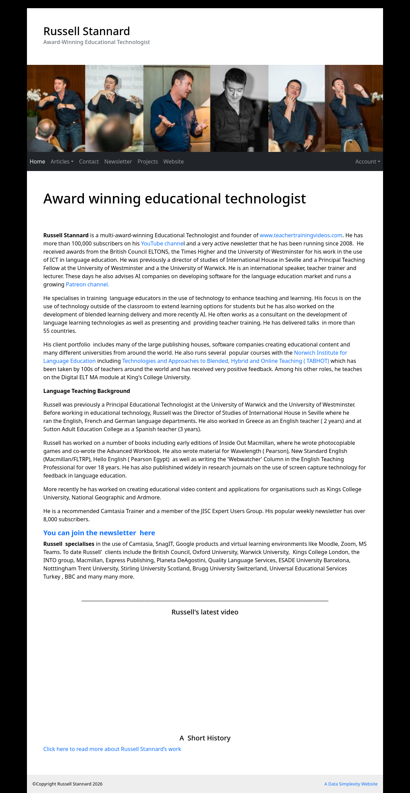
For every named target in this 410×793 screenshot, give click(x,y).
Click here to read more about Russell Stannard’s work (112, 749)
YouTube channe (162, 243)
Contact (89, 161)
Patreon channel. (87, 284)
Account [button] (365, 161)
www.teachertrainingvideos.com (301, 235)
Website (173, 161)
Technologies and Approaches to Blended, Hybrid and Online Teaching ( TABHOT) (225, 361)
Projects (147, 161)
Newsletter (118, 161)
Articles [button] (60, 161)
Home (37, 161)
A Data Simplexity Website (351, 784)
